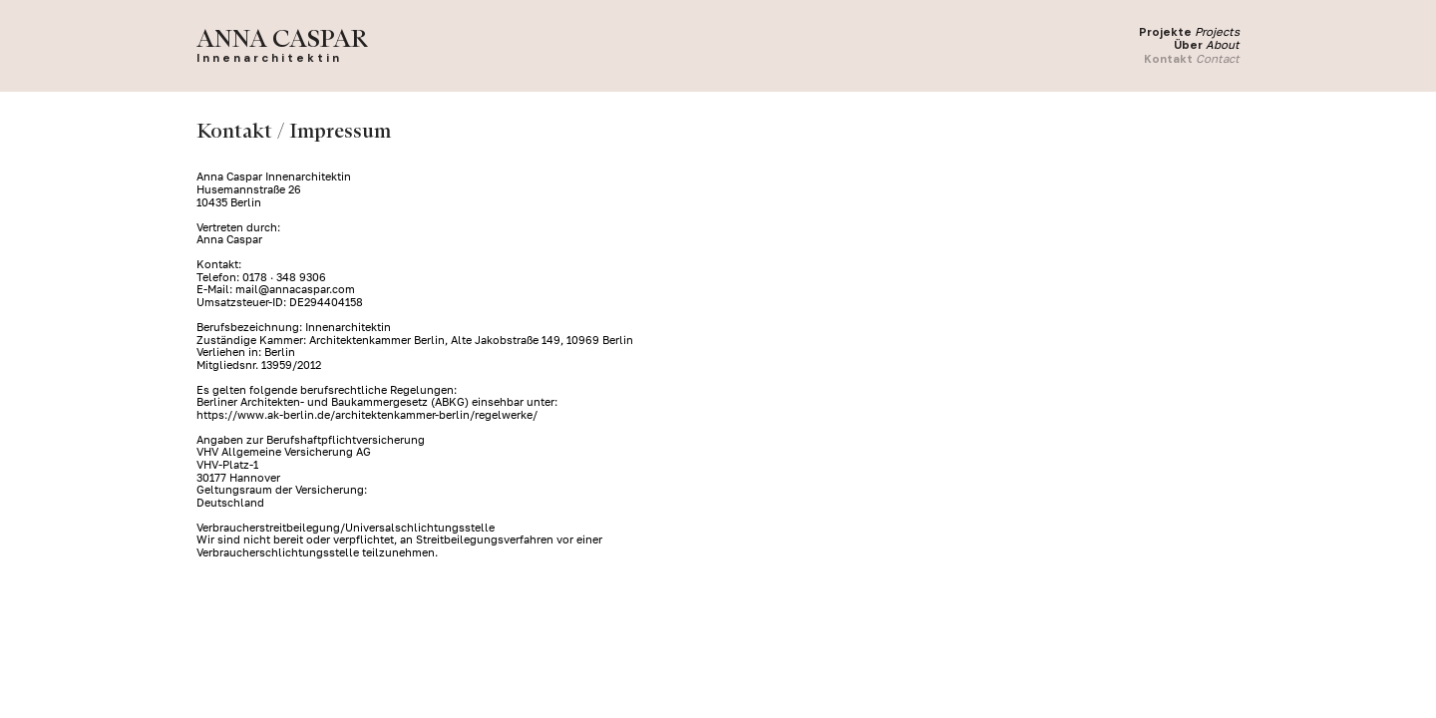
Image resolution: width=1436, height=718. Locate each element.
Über (1188, 45)
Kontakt (1168, 59)
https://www (230, 415)
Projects (1217, 32)
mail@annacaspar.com (295, 289)
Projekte (1165, 32)
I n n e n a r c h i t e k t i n (267, 58)
